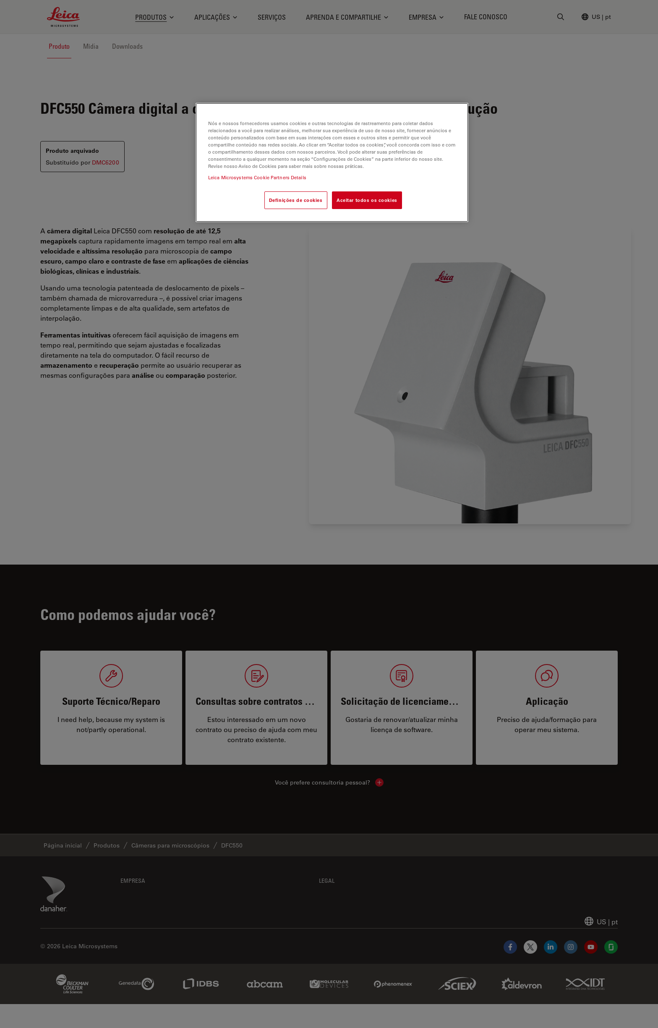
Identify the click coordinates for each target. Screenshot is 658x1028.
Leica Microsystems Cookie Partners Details (257, 177)
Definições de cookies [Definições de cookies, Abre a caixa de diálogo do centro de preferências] (296, 200)
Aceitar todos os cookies (367, 200)
